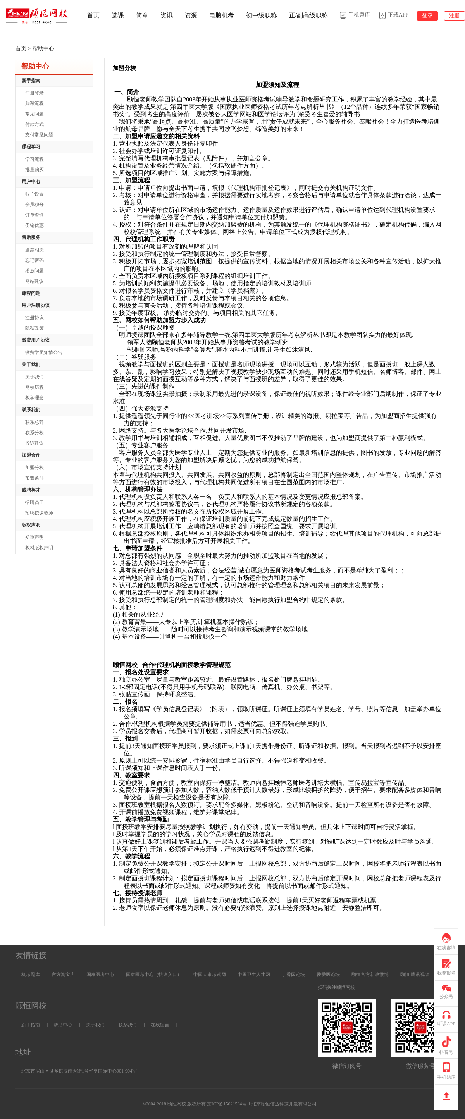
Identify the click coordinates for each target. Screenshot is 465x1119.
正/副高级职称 (308, 15)
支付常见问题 (39, 135)
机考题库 (30, 974)
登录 (427, 15)
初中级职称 (261, 15)
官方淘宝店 (63, 974)
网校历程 (34, 387)
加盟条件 (34, 478)
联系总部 (34, 422)
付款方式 (34, 124)
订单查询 (34, 215)
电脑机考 (221, 15)
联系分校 (34, 432)
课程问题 (31, 293)
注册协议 (34, 317)
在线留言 (160, 1025)
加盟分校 (34, 467)
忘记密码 (34, 260)
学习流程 (34, 159)
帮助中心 (62, 1025)
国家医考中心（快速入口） (154, 974)
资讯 (166, 15)
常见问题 (34, 114)
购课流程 (34, 103)
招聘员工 (34, 502)
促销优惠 (34, 225)
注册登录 (34, 93)
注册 (454, 15)
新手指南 (30, 1025)
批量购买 (34, 169)
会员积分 (34, 204)
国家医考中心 (100, 974)
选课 (118, 15)
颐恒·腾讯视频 (414, 974)
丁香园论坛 (293, 974)
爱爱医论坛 (328, 974)
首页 (93, 15)
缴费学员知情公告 (43, 352)
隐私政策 (34, 328)
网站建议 (34, 281)
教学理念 (34, 398)
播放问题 (34, 270)
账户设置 (34, 194)
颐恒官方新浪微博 (370, 974)
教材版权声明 (39, 547)
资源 (191, 15)
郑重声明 (34, 537)
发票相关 (34, 250)
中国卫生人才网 (254, 974)
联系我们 (127, 1025)
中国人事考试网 (209, 974)
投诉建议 (34, 443)
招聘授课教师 (39, 513)
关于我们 (34, 377)
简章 (142, 15)
